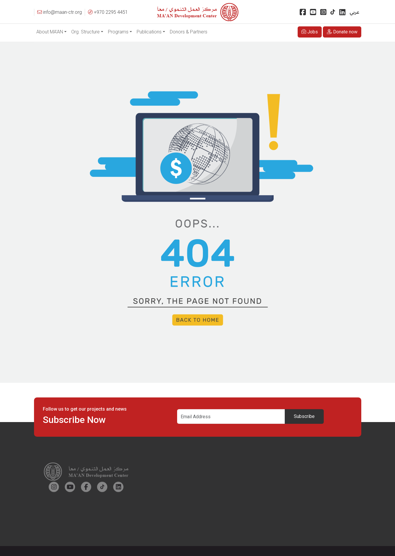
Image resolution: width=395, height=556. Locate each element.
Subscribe (304, 416)
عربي (354, 12)
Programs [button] (118, 32)
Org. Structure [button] (85, 32)
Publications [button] (149, 32)
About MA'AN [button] (49, 32)
